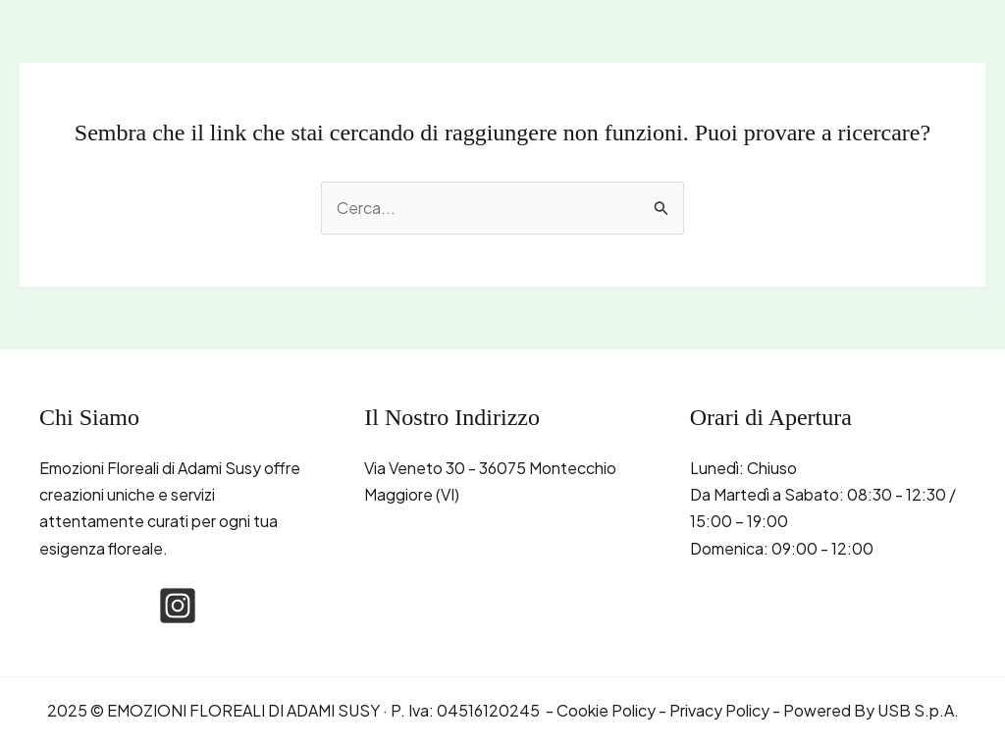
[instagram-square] (177, 605)
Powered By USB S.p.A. (871, 710)
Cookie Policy (606, 710)
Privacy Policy (719, 710)
